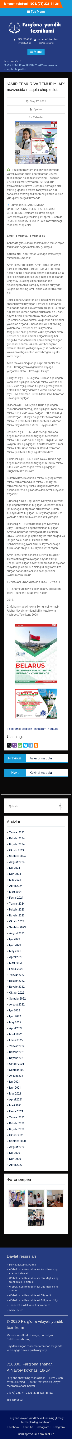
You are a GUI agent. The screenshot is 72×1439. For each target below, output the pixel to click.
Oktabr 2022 (16, 992)
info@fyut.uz (24, 43)
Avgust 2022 (17, 1004)
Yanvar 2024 (17, 903)
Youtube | (28, 1427)
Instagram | (43, 1427)
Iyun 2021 (15, 1087)
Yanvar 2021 (17, 1117)
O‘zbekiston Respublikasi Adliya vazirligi (33, 1300)
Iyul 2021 (14, 1081)
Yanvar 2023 (17, 974)
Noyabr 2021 (17, 1057)
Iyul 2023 (14, 939)
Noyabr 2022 (17, 986)
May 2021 (15, 1093)
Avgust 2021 (17, 1075)
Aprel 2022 (15, 1028)
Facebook (26, 728)
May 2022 (15, 1022)
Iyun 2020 (15, 1158)
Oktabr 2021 (16, 1063)
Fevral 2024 (16, 897)
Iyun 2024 (15, 873)
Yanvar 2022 (17, 1046)
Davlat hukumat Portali (22, 1264)
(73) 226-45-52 (25, 39)
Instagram (40, 728)
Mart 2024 (15, 891)
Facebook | (13, 1427)
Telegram (13, 728)
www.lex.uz (16, 1310)
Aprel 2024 (15, 885)
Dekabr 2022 (17, 980)
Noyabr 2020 (17, 1129)
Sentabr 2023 (17, 927)
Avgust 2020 (17, 1147)
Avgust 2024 (17, 862)
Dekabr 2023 (17, 909)
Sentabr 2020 (17, 1141)
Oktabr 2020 (16, 1135)
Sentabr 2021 (17, 1069)
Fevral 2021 (16, 1111)
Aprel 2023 (15, 957)
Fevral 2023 (16, 968)
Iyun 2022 (15, 1016)
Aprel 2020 (15, 1164)
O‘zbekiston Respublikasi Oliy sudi (30, 1295)
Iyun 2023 (15, 945)
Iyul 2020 (14, 1152)
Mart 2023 (15, 963)
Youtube (53, 728)
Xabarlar (38, 117)
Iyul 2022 (14, 1010)
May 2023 (15, 951)
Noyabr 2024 (17, 844)
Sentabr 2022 (17, 998)
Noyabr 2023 (17, 915)
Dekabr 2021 (17, 1052)
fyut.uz (38, 109)
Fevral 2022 (16, 1040)
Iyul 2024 (14, 868)
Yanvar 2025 (17, 832)
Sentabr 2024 (17, 856)
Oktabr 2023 (16, 921)
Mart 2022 (15, 1034)
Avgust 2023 (17, 933)
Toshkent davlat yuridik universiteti (29, 1305)
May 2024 (15, 879)
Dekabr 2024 (17, 838)
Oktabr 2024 (16, 850)
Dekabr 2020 (17, 1123)
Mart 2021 (15, 1105)
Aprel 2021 (15, 1099)
